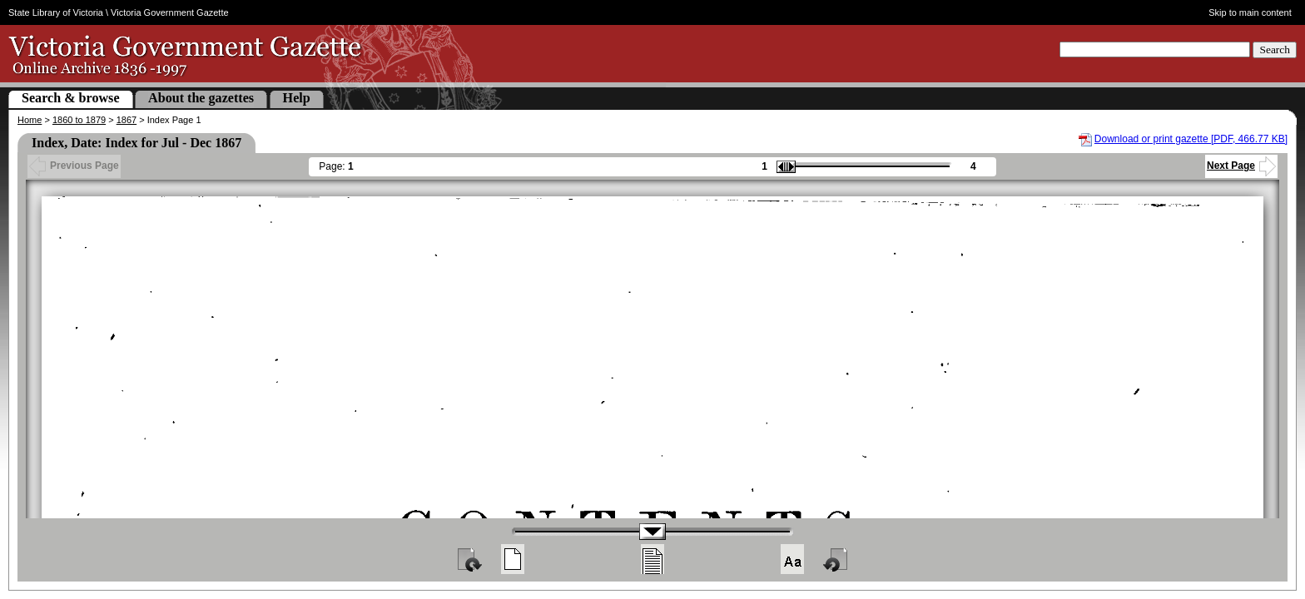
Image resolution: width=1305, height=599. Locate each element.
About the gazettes (201, 98)
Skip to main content (1250, 12)
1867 (126, 120)
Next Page (1241, 165)
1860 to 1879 (79, 120)
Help (296, 98)
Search (1274, 49)
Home (29, 120)
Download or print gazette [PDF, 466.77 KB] (1191, 139)
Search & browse (71, 98)
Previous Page (74, 165)
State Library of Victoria (55, 12)
